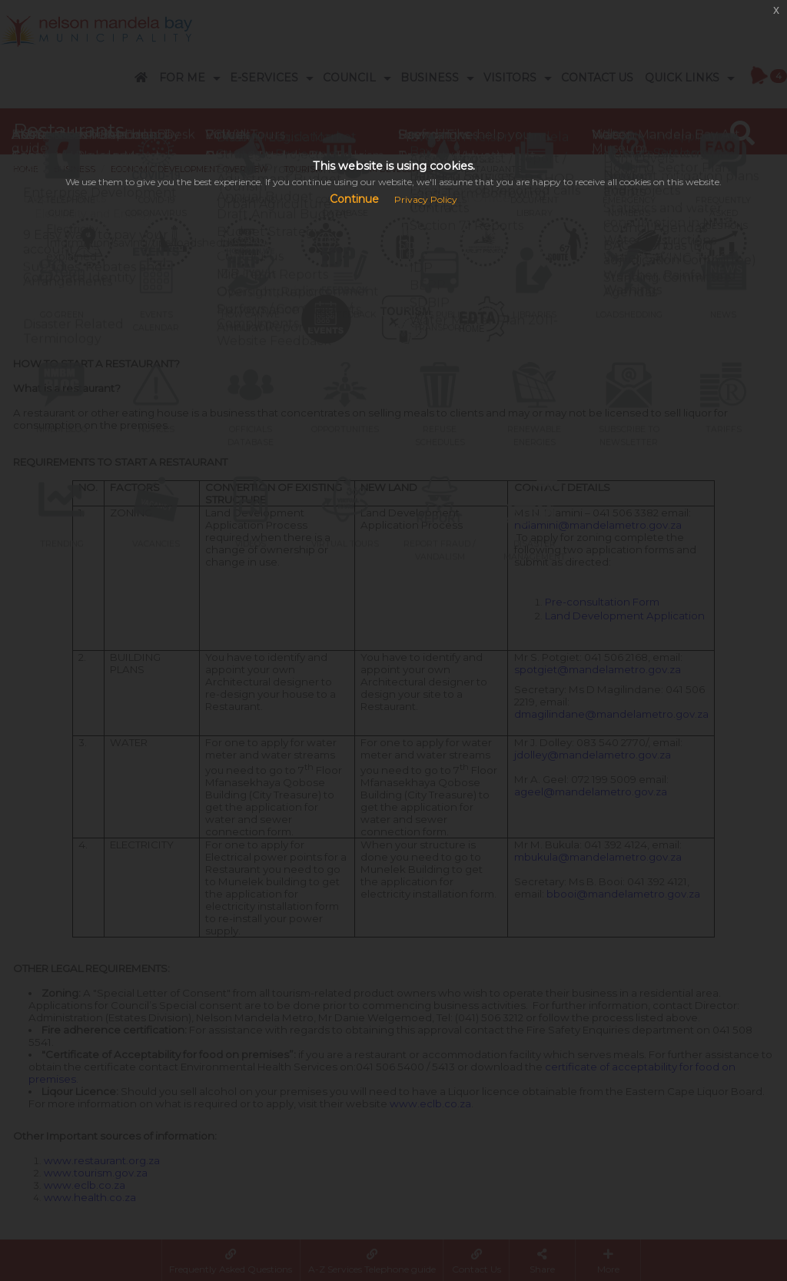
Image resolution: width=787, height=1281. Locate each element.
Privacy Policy (425, 199)
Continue (354, 199)
